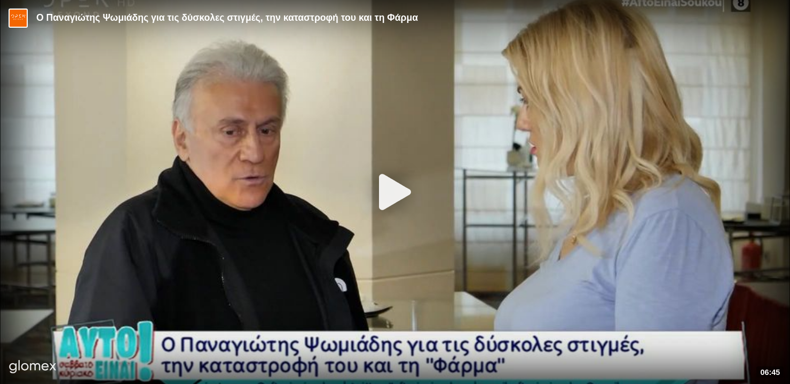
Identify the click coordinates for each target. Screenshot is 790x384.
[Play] (395, 192)
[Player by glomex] (33, 368)
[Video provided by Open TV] (18, 18)
